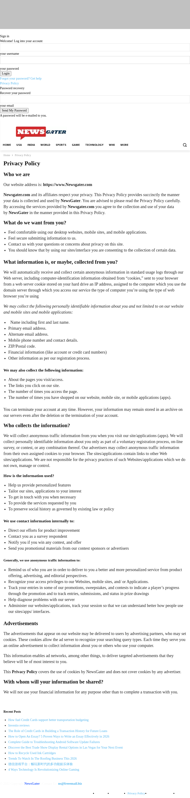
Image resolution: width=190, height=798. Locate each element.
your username (9, 53)
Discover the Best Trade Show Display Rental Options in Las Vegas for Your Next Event (65, 747)
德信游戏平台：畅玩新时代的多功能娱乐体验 (40, 764)
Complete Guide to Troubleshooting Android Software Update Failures (54, 742)
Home (6, 155)
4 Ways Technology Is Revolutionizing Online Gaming (43, 769)
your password (9, 68)
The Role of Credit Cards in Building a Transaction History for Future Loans (57, 731)
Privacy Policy (9, 83)
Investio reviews (18, 725)
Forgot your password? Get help (20, 78)
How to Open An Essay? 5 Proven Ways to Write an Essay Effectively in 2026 (58, 736)
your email (7, 105)
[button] (184, 145)
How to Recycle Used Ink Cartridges (32, 753)
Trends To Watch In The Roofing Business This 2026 (42, 758)
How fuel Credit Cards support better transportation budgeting (48, 720)
